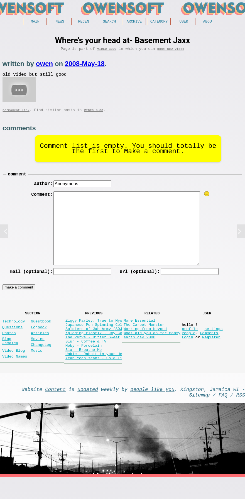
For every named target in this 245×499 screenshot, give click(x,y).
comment (17, 179)
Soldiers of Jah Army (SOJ (93, 339)
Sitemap (199, 415)
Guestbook (41, 329)
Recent (84, 22)
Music (36, 364)
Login (187, 350)
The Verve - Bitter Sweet (92, 350)
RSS (240, 415)
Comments (209, 345)
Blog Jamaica (10, 353)
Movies (38, 350)
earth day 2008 (139, 350)
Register (211, 350)
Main (35, 22)
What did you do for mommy (152, 345)
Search (109, 22)
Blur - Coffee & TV (85, 355)
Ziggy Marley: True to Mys (93, 329)
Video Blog (106, 50)
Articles (40, 343)
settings (213, 339)
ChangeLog (41, 357)
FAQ (223, 415)
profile (190, 339)
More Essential (139, 329)
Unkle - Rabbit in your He (93, 371)
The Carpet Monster (144, 334)
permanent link (16, 114)
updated (87, 409)
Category (159, 22)
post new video (170, 50)
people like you (152, 409)
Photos (9, 343)
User (183, 22)
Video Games (14, 371)
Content (55, 409)
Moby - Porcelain (83, 360)
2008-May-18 (85, 65)
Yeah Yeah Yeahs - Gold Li (93, 376)
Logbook (39, 336)
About (208, 22)
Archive (134, 22)
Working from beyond (145, 339)
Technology (13, 329)
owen (44, 65)
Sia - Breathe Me (83, 366)
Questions (12, 336)
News (59, 22)
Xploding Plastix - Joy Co (93, 345)
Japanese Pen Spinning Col (93, 334)
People (188, 345)
